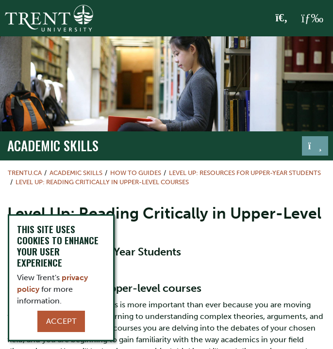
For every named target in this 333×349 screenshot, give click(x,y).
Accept (61, 321)
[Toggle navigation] (315, 146)
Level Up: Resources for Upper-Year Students (245, 172)
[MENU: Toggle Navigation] (312, 18)
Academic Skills (53, 145)
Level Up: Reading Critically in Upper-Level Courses (102, 182)
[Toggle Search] (281, 18)
